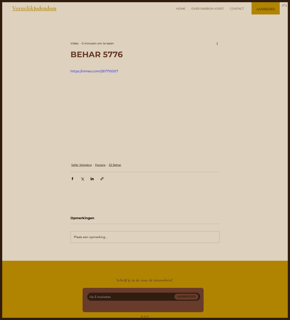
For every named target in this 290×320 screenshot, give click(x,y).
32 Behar (115, 165)
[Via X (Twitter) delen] (82, 179)
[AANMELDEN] (186, 297)
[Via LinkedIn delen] (92, 179)
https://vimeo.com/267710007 (94, 71)
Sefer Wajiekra (81, 165)
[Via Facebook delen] (72, 179)
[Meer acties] (217, 43)
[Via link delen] (102, 179)
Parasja (100, 165)
